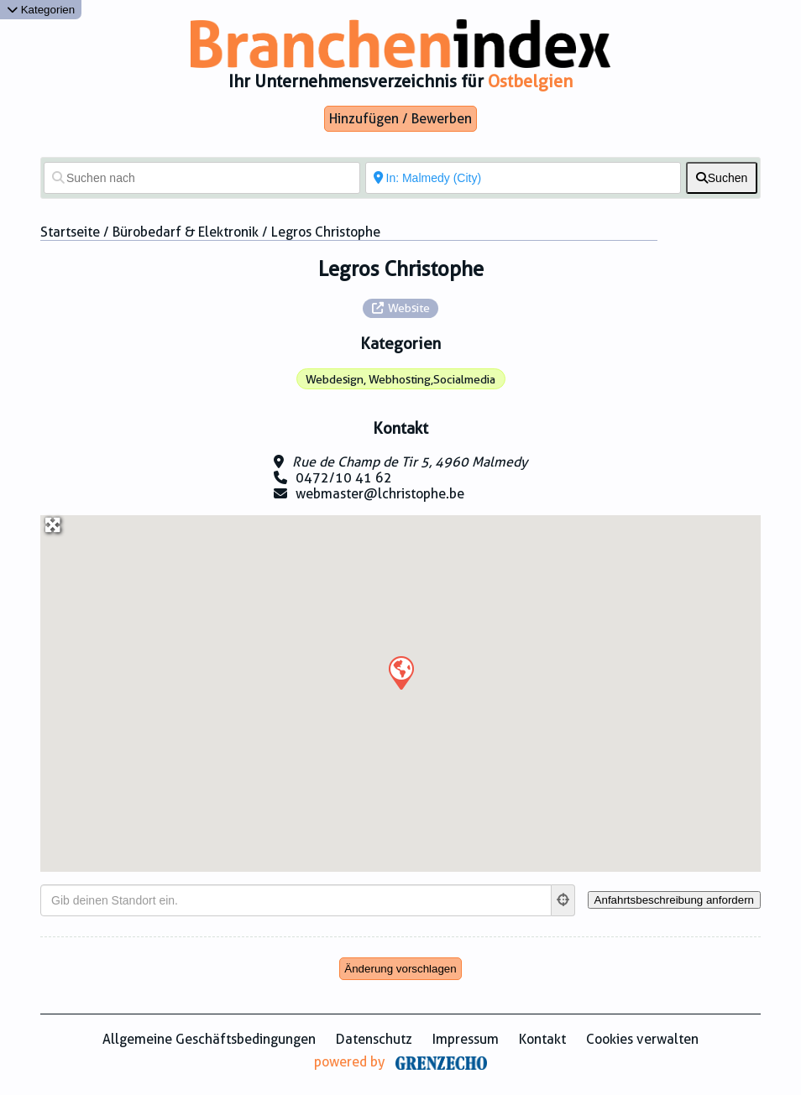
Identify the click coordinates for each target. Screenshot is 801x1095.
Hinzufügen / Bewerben (400, 119)
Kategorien (41, 9)
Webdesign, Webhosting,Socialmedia (400, 379)
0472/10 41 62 (344, 478)
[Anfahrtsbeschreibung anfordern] (674, 900)
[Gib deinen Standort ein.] (296, 900)
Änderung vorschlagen (400, 968)
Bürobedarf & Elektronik (186, 232)
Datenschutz (374, 1039)
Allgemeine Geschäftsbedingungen (209, 1039)
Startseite (70, 232)
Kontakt (542, 1039)
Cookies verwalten (642, 1039)
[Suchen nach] (202, 178)
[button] (400, 672)
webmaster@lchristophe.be (380, 494)
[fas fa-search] (721, 178)
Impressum (465, 1039)
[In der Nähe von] (523, 178)
